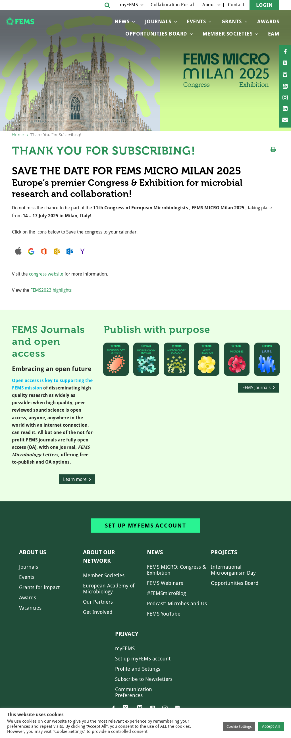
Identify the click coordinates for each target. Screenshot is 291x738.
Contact (236, 4)
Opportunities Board (235, 583)
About (208, 4)
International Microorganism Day (233, 570)
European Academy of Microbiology (108, 589)
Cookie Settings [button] (239, 726)
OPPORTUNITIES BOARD (156, 34)
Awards (268, 21)
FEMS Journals (256, 387)
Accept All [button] (271, 726)
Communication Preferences (133, 692)
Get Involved (98, 612)
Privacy (126, 633)
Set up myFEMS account (145, 525)
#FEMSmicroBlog (166, 593)
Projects (224, 552)
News (122, 21)
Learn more (75, 479)
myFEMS (129, 4)
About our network (99, 556)
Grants (231, 21)
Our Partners (98, 602)
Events (196, 21)
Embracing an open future (52, 368)
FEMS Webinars (165, 583)
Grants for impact (39, 587)
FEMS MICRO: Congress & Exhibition (176, 570)
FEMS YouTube (163, 614)
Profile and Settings (137, 669)
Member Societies (227, 34)
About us (32, 552)
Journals (158, 21)
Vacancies (30, 608)
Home (18, 134)
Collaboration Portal (172, 4)
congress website (46, 274)
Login (264, 5)
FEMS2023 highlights (51, 290)
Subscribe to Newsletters (143, 679)
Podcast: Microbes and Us (177, 603)
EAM (273, 34)
